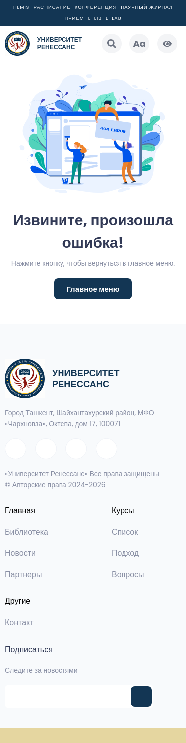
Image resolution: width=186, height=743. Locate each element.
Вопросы (128, 574)
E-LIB (95, 18)
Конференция (96, 7)
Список (125, 532)
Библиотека (26, 532)
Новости (20, 553)
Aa (139, 43)
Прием (74, 18)
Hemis (21, 7)
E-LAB (113, 18)
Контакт (19, 622)
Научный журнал (147, 7)
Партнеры (23, 574)
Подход (125, 553)
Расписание (51, 7)
